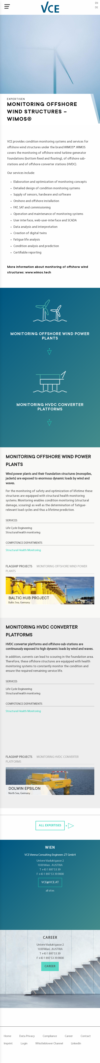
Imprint (8, 1043)
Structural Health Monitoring (23, 550)
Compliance (50, 1036)
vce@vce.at (50, 882)
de (96, 7)
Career (50, 966)
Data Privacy (27, 1036)
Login (24, 1043)
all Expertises (50, 825)
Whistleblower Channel (49, 1043)
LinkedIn (76, 1043)
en (96, 3)
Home (7, 1036)
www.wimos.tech (38, 273)
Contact (86, 1036)
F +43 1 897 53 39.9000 (50, 874)
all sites (50, 890)
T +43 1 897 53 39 (50, 869)
